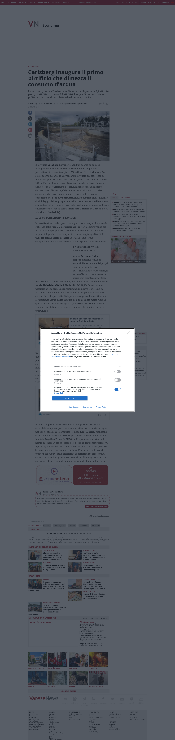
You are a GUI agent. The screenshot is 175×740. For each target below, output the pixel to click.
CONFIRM (69, 398)
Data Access (87, 407)
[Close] (129, 333)
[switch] (117, 371)
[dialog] (87, 370)
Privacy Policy (101, 407)
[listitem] (87, 366)
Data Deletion (74, 407)
